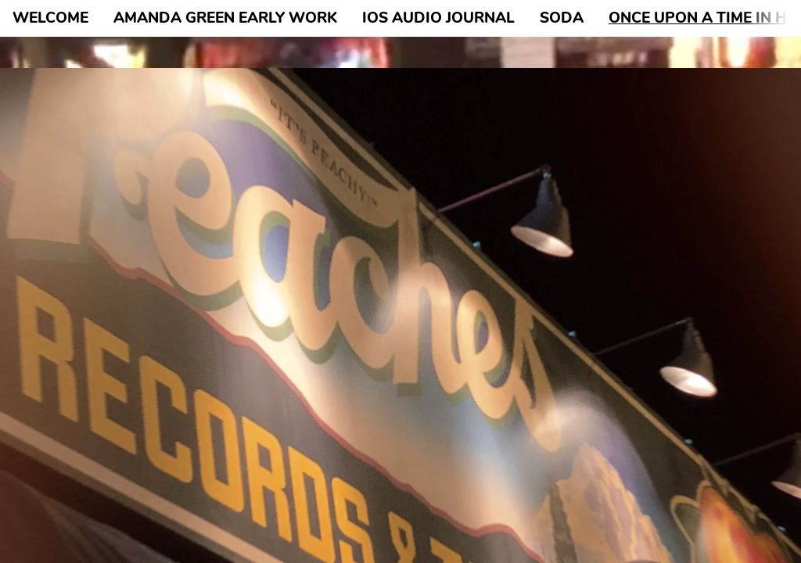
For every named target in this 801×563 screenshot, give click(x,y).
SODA (562, 18)
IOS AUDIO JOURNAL (438, 18)
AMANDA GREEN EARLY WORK (225, 18)
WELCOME (50, 18)
